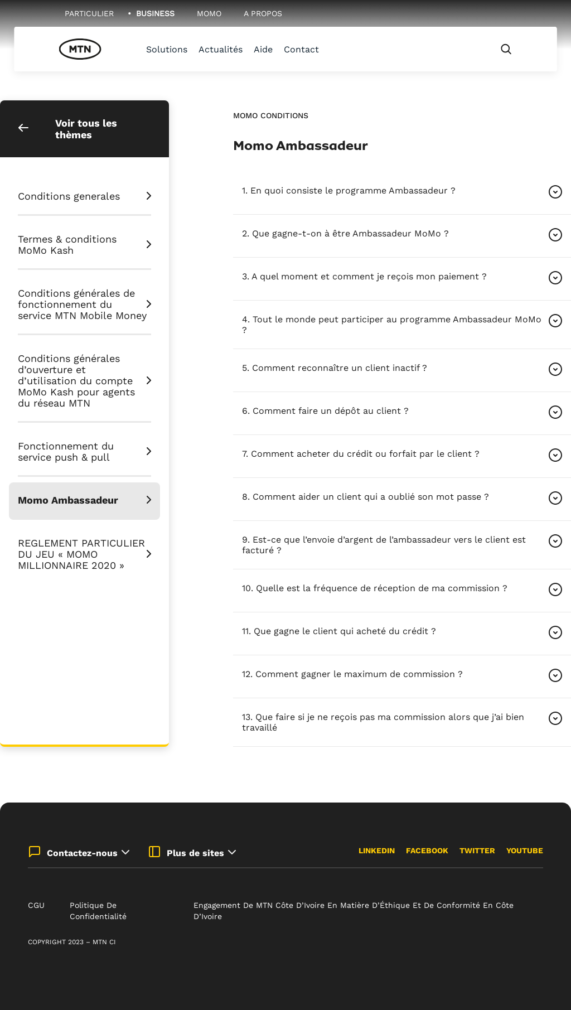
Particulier (89, 13)
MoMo (209, 13)
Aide (263, 49)
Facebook (427, 850)
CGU (36, 905)
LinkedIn (377, 850)
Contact (301, 49)
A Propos (263, 13)
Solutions (166, 49)
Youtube (524, 850)
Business (155, 13)
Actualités (221, 49)
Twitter (477, 850)
